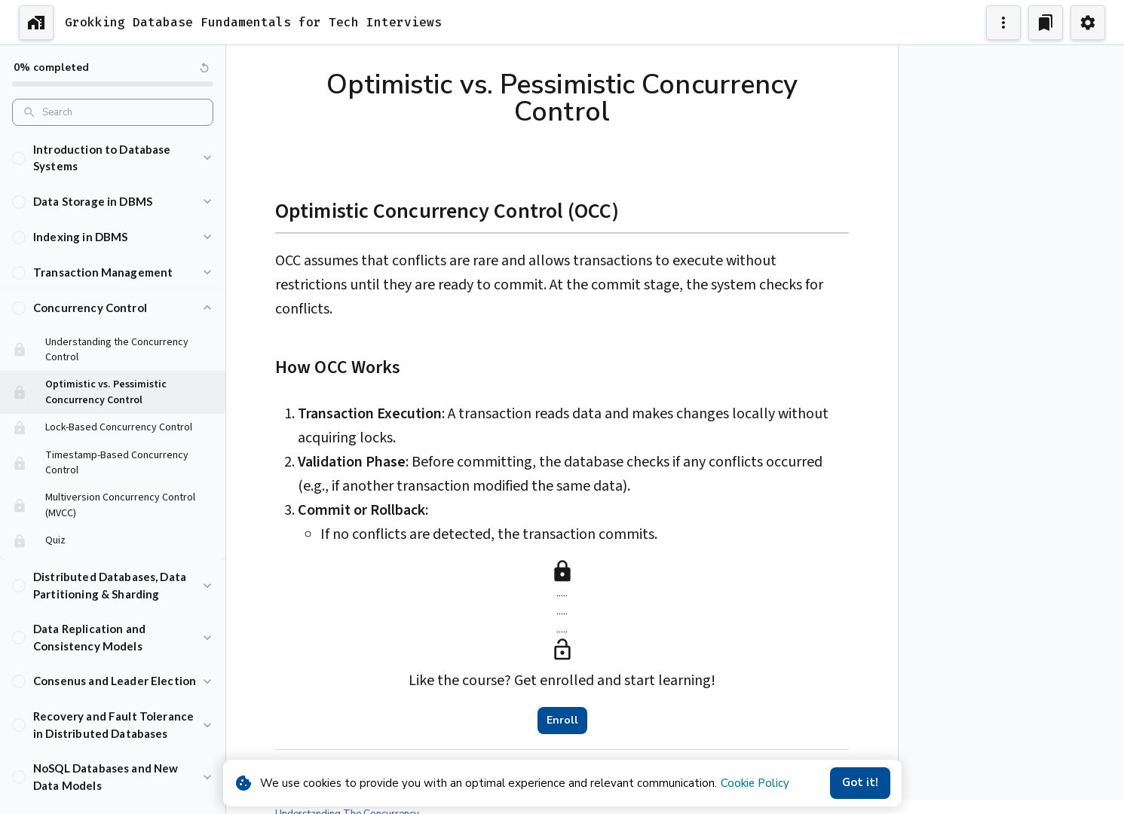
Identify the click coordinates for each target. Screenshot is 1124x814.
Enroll (562, 720)
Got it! (860, 783)
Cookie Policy (755, 783)
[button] (112, 158)
